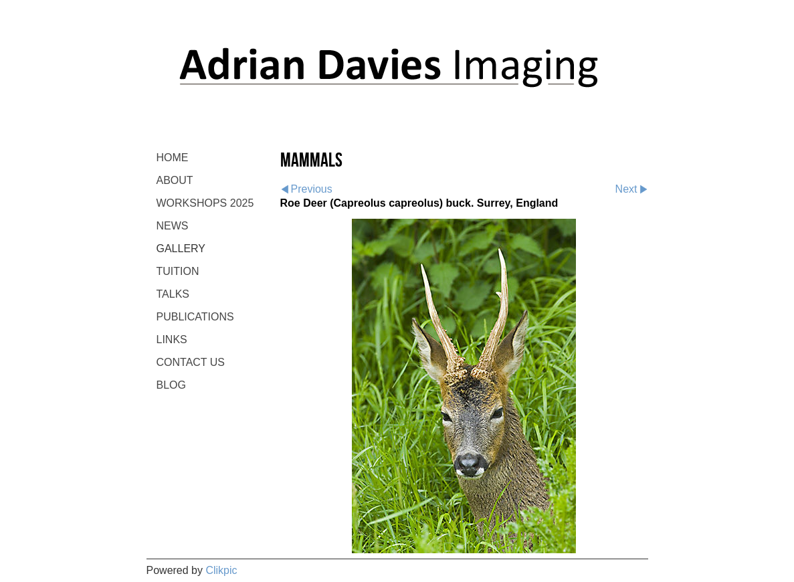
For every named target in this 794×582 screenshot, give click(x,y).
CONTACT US (191, 362)
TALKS (173, 294)
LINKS (172, 339)
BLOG (171, 385)
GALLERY (181, 248)
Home (173, 157)
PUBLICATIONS (195, 316)
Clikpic (221, 570)
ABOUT (175, 180)
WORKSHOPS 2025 (205, 203)
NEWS (173, 225)
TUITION (178, 271)
